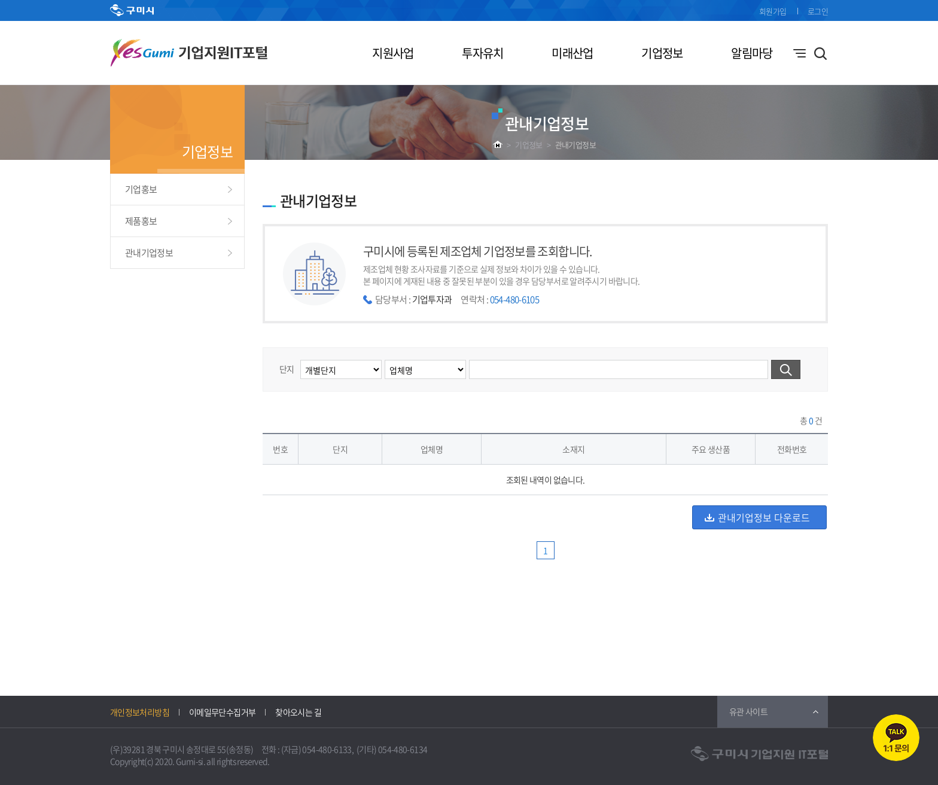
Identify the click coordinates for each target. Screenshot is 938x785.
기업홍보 (141, 189)
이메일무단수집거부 (222, 712)
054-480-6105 (514, 299)
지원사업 (392, 53)
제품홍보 (141, 221)
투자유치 (482, 53)
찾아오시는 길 (298, 712)
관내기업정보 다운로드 (764, 517)
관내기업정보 (575, 144)
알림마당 (751, 53)
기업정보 (662, 53)
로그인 (818, 11)
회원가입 (772, 11)
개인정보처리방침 (139, 712)
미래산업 (572, 53)
